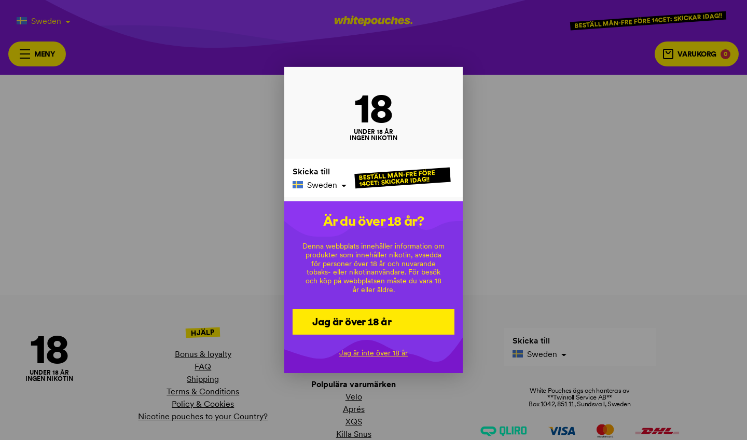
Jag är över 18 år (351, 321)
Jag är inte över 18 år (373, 353)
